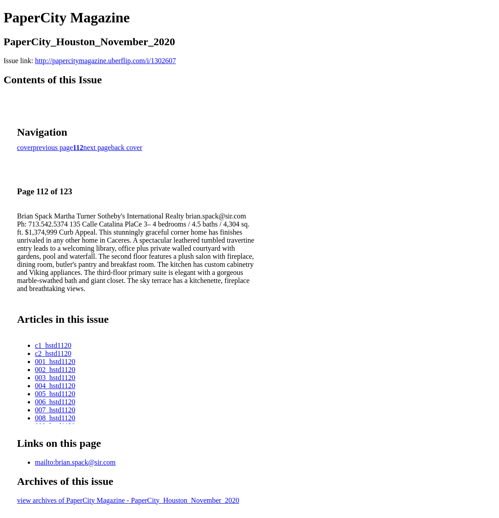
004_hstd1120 (55, 386)
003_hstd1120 (55, 377)
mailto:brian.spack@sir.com (75, 462)
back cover (126, 147)
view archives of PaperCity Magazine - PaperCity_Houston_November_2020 (128, 500)
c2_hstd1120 (53, 353)
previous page (53, 147)
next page (97, 147)
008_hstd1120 (55, 418)
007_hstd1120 (55, 410)
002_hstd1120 (55, 369)
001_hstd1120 (55, 361)
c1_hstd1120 (53, 345)
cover (25, 147)
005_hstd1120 (55, 394)
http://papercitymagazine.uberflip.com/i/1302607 (105, 60)
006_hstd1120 (55, 402)
